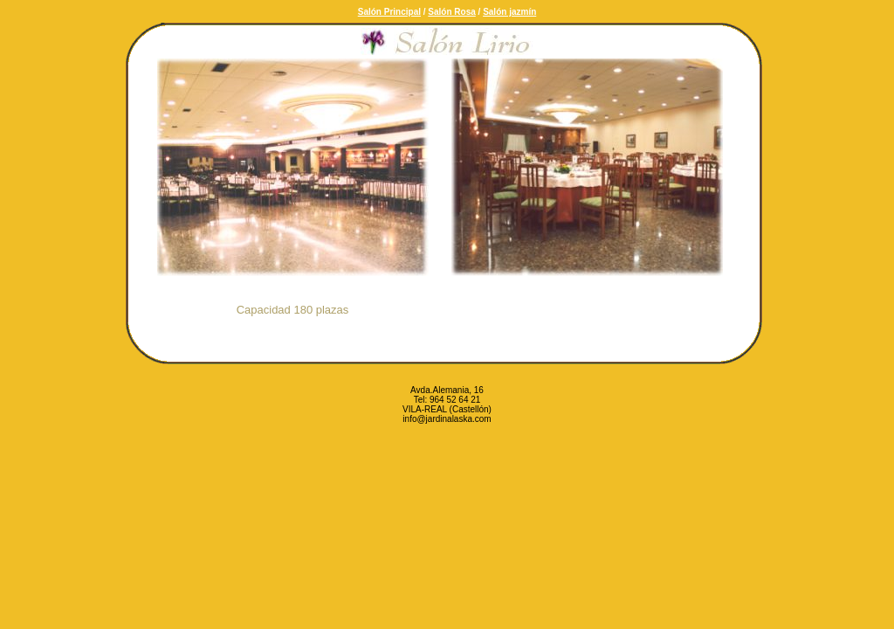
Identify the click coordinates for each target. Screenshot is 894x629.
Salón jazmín (509, 12)
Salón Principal (389, 12)
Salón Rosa (451, 12)
